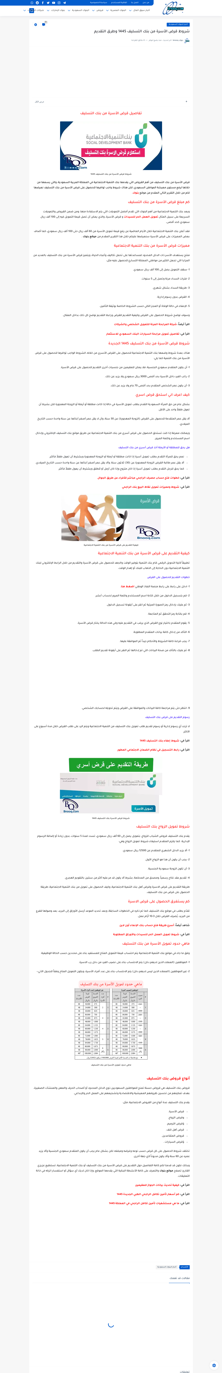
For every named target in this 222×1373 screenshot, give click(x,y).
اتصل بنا (134, 3)
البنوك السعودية (80, 10)
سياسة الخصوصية (98, 3)
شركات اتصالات (36, 10)
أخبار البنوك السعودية (178, 25)
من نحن (146, 3)
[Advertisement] (111, 72)
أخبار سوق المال (141, 10)
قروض (99, 10)
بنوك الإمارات (58, 10)
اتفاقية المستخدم (119, 3)
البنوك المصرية (118, 10)
